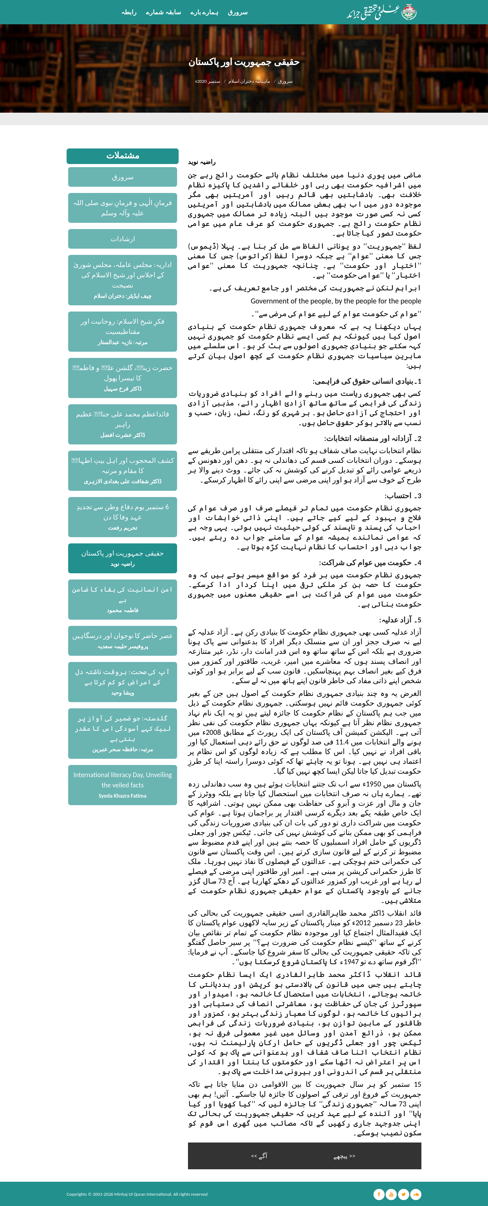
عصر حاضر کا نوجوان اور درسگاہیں (122, 635)
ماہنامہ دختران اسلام (249, 81)
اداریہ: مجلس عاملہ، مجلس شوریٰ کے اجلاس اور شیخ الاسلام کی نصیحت (122, 274)
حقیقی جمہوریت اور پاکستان (122, 553)
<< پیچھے (344, 1155)
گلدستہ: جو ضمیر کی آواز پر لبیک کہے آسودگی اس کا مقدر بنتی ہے (122, 728)
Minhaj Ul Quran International (142, 1193)
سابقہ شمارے (163, 12)
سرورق (238, 12)
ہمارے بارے (204, 12)
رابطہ (129, 12)
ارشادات (122, 239)
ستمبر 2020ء (207, 81)
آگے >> (259, 1155)
